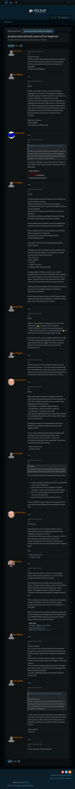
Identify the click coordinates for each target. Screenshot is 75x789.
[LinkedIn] (66, 772)
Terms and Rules (59, 778)
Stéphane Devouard (17, 380)
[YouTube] (62, 772)
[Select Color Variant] (68, 2)
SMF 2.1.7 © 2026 (14, 785)
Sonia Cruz (17, 51)
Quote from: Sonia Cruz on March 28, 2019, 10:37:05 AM (46, 693)
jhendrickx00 (17, 680)
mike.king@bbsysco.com (42, 630)
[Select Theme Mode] (16, 2)
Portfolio (32, 449)
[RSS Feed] (70, 772)
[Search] (59, 17)
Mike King (16, 561)
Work (38, 449)
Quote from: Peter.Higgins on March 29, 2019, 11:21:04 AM (47, 146)
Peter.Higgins (17, 74)
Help (51, 778)
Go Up (10, 761)
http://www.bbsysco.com (37, 627)
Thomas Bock (17, 306)
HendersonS (16, 737)
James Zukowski (16, 133)
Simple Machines (27, 785)
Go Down (11, 45)
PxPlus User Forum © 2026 (61, 775)
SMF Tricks (24, 782)
